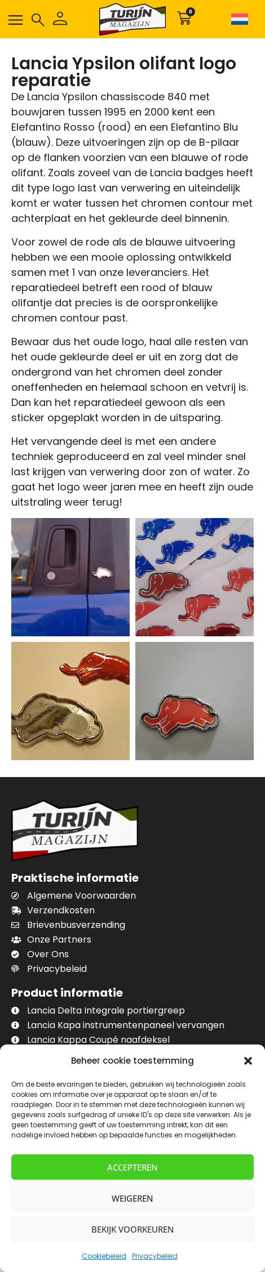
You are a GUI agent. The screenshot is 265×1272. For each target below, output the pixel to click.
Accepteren (132, 1167)
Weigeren (132, 1198)
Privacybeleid (155, 1256)
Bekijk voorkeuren (132, 1229)
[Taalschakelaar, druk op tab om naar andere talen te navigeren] (241, 19)
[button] (248, 1060)
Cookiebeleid (104, 1256)
